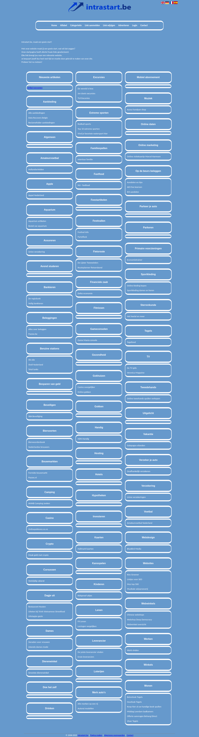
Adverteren (123, 25)
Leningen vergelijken (87, 626)
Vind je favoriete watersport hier (93, 133)
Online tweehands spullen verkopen (143, 398)
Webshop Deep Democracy (139, 619)
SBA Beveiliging (35, 416)
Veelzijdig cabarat (36, 580)
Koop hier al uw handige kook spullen (144, 706)
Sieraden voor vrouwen (39, 642)
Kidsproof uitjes (85, 595)
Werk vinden (133, 650)
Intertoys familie (85, 159)
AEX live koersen (134, 187)
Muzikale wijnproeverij (137, 589)
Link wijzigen (109, 25)
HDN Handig (83, 438)
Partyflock (82, 236)
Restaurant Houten (37, 606)
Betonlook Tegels (135, 697)
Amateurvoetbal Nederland (139, 523)
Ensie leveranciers (86, 656)
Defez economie (85, 293)
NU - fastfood (84, 185)
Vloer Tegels (132, 721)
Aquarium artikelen (37, 221)
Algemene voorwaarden (114, 735)
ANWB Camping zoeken (39, 503)
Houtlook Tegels (134, 702)
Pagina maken (96, 735)
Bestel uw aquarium (37, 226)
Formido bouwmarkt (37, 472)
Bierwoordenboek (36, 442)
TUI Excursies (84, 98)
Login (134, 25)
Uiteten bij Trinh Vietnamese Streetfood (46, 611)
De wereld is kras (85, 88)
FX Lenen (82, 621)
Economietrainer (134, 259)
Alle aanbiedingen (36, 113)
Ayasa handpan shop (136, 109)
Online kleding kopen (136, 285)
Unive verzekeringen (136, 497)
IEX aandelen (133, 192)
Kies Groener (133, 574)
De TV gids (132, 368)
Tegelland (131, 342)
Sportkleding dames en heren (140, 290)
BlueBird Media (134, 548)
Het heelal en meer (136, 316)
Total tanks (33, 369)
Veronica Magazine (135, 372)
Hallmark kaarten (85, 548)
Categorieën (76, 25)
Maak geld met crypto (38, 555)
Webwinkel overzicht (136, 624)
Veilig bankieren (35, 303)
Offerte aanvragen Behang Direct (142, 716)
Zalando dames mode (38, 647)
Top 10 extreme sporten (89, 128)
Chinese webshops (135, 614)
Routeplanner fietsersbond (90, 267)
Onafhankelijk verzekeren (138, 471)
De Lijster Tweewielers (88, 262)
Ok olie (31, 359)
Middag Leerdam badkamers (140, 711)
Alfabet (63, 25)
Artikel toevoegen (34, 87)
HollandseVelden (36, 169)
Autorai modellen (86, 708)
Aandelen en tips (134, 182)
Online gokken (84, 392)
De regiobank (34, 298)
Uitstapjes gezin (35, 616)
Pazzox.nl (32, 477)
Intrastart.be (83, 735)
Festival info (83, 232)
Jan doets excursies (86, 93)
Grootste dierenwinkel (38, 672)
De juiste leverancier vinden (90, 652)
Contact (144, 25)
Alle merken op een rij (88, 703)
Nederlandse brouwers (38, 447)
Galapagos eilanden (136, 445)
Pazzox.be (32, 334)
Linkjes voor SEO (134, 579)
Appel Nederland (36, 195)
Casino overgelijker (86, 387)
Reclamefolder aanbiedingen (41, 122)
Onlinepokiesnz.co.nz (38, 529)
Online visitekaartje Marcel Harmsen (144, 156)
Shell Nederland (35, 364)
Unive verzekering (36, 251)
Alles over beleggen (37, 329)
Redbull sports (84, 124)
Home (54, 25)
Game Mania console (87, 340)
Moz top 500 (133, 584)
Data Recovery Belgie (38, 117)
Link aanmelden (92, 25)
